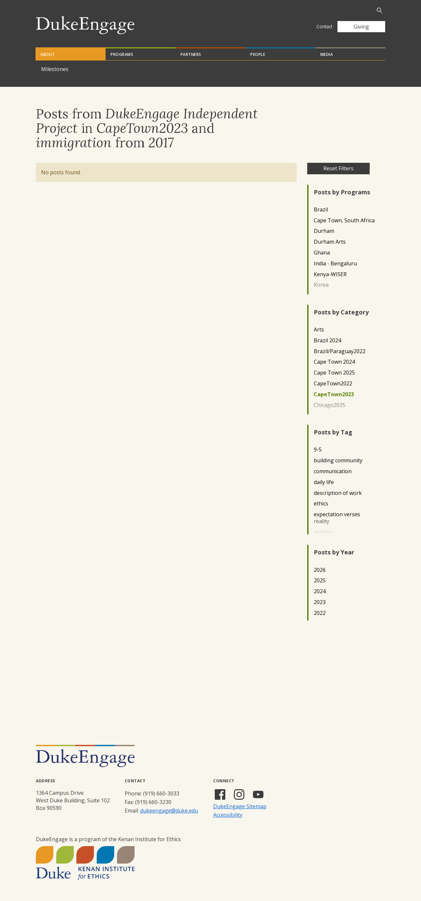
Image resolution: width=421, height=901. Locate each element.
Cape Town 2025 (334, 372)
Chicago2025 (329, 405)
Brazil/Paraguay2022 (339, 351)
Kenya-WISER (330, 274)
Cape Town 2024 (334, 361)
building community (338, 460)
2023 (320, 602)
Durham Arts (330, 241)
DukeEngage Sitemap (239, 806)
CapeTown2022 (333, 383)
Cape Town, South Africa (344, 220)
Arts (319, 329)
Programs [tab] (122, 54)
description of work (338, 493)
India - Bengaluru (335, 263)
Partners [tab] (191, 54)
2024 (320, 591)
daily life (324, 482)
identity (323, 532)
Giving (361, 26)
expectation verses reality (337, 518)
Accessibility (227, 814)
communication (333, 471)
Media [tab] (326, 54)
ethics (321, 503)
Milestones (54, 69)
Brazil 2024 (327, 340)
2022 (320, 613)
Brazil (321, 209)
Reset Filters (338, 168)
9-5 (318, 449)
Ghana (322, 252)
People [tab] (257, 54)
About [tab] (47, 54)
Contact (324, 26)
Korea (321, 284)
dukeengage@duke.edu (169, 810)
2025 (320, 580)
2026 (320, 570)
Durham (324, 231)
